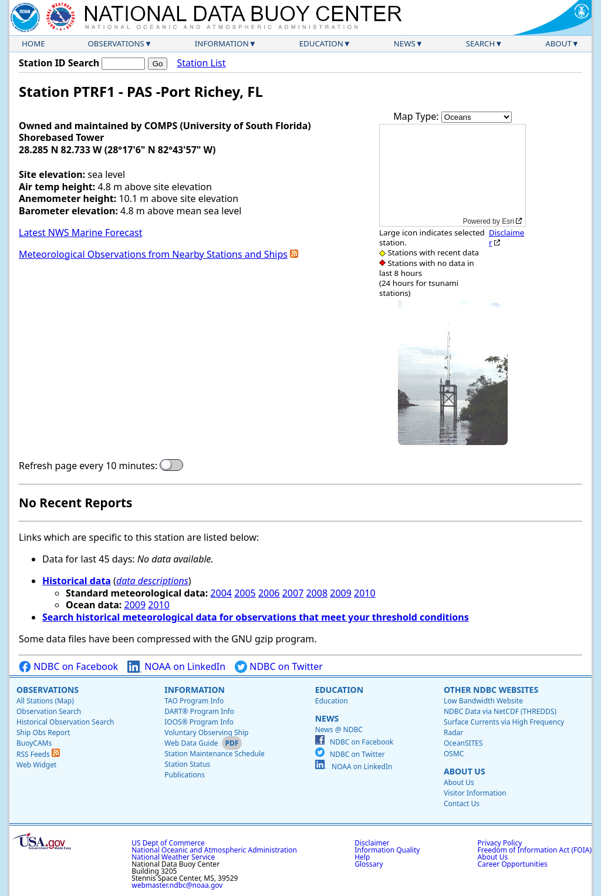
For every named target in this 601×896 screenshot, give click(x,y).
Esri (508, 221)
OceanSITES (463, 743)
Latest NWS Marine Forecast (80, 232)
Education (321, 43)
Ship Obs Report (43, 732)
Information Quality (387, 850)
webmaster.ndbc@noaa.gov (176, 885)
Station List (201, 63)
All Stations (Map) (45, 701)
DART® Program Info (199, 711)
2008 (316, 593)
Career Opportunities (513, 864)
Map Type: (417, 116)
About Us (464, 771)
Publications (184, 775)
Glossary (368, 864)
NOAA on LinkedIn (176, 667)
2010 (365, 593)
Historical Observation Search (65, 722)
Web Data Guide (191, 743)
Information (222, 43)
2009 (341, 593)
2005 (245, 593)
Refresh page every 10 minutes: (88, 466)
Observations (115, 43)
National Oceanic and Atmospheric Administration (214, 850)
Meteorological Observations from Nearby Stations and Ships (153, 254)
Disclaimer (506, 237)
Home (33, 43)
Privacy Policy (500, 843)
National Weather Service (173, 857)
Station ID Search (59, 62)
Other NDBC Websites (491, 689)
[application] (452, 175)
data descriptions (152, 580)
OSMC (454, 754)
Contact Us (462, 804)
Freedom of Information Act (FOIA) (535, 850)
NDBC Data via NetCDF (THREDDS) (500, 711)
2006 (269, 593)
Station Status (187, 764)
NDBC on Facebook (68, 667)
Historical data (76, 580)
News (405, 43)
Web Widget (36, 765)
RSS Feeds (38, 754)
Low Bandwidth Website (483, 701)
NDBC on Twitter (279, 667)
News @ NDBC (339, 730)
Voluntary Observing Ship (206, 732)
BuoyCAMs (34, 743)
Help (362, 857)
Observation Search (48, 711)
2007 (293, 593)
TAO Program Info (194, 701)
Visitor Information (475, 793)
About (558, 43)
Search (480, 43)
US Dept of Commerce (168, 843)
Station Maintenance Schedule (214, 754)
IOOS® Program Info (199, 722)
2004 (221, 593)
